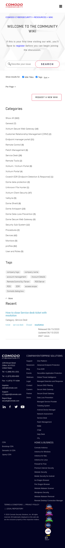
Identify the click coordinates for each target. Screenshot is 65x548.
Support (29, 361)
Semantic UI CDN (8, 450)
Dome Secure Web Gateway (19, 219)
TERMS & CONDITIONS (13, 505)
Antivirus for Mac (40, 456)
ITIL (38, 438)
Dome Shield (12, 203)
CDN (4, 442)
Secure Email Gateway (46, 394)
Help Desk (41, 434)
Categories (14, 109)
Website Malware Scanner (44, 488)
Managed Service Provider (47, 402)
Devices (9, 235)
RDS (9, 286)
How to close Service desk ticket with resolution (26, 314)
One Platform (42, 361)
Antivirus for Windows (42, 452)
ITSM (39, 430)
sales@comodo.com (9, 388)
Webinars (29, 377)
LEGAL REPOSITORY (14, 509)
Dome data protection (16, 182)
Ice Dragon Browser (41, 480)
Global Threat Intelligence (46, 377)
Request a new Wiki (46, 97)
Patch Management (15, 150)
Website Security (40, 472)
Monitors (10, 241)
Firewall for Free (40, 464)
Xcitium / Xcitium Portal (17, 166)
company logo (13, 272)
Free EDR (40, 369)
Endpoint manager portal (18, 139)
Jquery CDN (6, 455)
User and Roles (13, 251)
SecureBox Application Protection (49, 373)
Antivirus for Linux (41, 460)
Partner (29, 394)
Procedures (11, 230)
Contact (29, 385)
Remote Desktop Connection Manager (48, 501)
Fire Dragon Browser (42, 484)
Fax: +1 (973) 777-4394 (11, 381)
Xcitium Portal (13, 171)
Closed (29, 325)
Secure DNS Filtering (45, 385)
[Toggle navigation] (60, 6)
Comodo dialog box (15, 291)
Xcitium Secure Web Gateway (20, 129)
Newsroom (30, 365)
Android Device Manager (46, 410)
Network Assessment (45, 414)
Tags (40, 77)
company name (31, 272)
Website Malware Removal (44, 496)
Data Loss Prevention (45, 398)
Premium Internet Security (44, 468)
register (20, 46)
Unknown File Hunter (16, 187)
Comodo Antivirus (41, 448)
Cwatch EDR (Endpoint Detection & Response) (28, 177)
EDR (18, 286)
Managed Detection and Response (50, 381)
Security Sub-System (16, 225)
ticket (8, 325)
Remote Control (13, 145)
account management (16, 277)
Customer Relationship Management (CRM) (27, 134)
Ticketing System (43, 406)
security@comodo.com (10, 401)
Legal (28, 381)
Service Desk (12, 155)
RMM (39, 426)
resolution (39, 325)
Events (29, 373)
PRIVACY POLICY (32, 505)
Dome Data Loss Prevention (19, 214)
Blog (28, 369)
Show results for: (13, 77)
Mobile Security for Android (44, 476)
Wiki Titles (29, 77)
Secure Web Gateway (45, 389)
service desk (18, 325)
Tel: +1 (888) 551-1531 (10, 372)
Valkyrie (9, 198)
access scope (31, 286)
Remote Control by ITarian (18, 281)
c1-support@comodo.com (11, 394)
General (9, 123)
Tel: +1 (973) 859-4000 (10, 376)
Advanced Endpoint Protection (48, 365)
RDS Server (39, 281)
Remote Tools (12, 161)
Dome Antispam (13, 209)
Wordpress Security (41, 492)
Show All (10, 118)
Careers (29, 389)
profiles (9, 246)
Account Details (38, 277)
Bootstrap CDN (7, 446)
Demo (28, 398)
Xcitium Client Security (17, 193)
